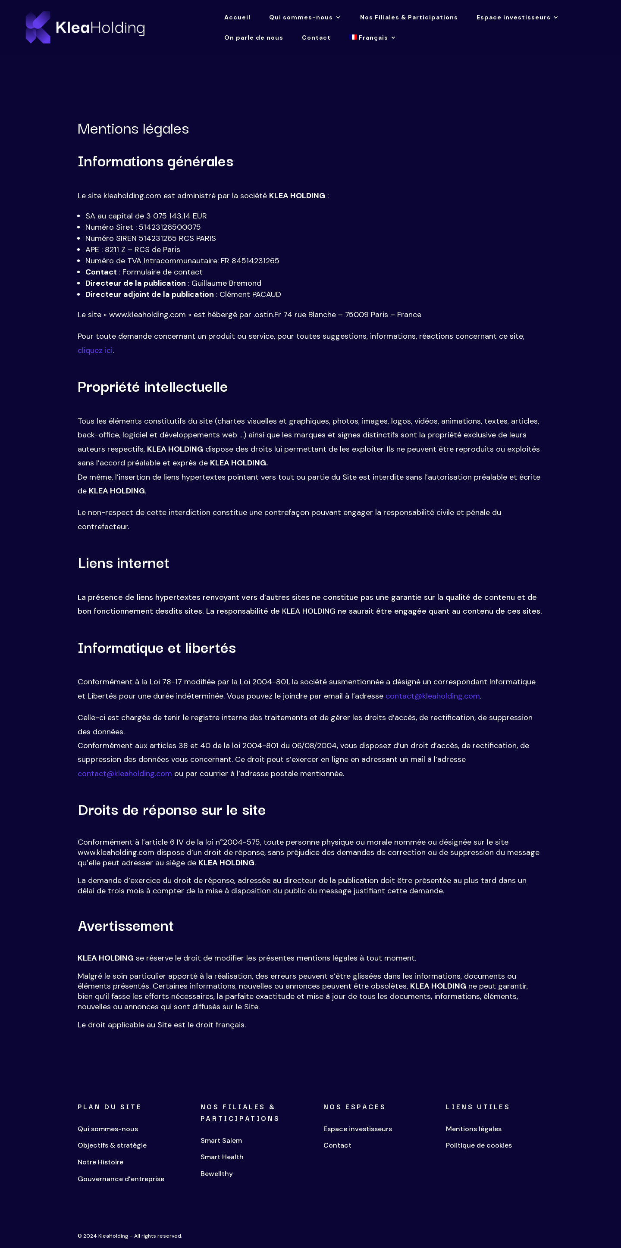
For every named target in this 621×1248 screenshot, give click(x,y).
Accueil (237, 17)
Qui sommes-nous (301, 17)
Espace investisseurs (514, 17)
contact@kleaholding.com (433, 696)
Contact (316, 37)
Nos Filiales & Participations (409, 17)
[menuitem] (373, 44)
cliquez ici (95, 350)
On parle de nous (253, 37)
